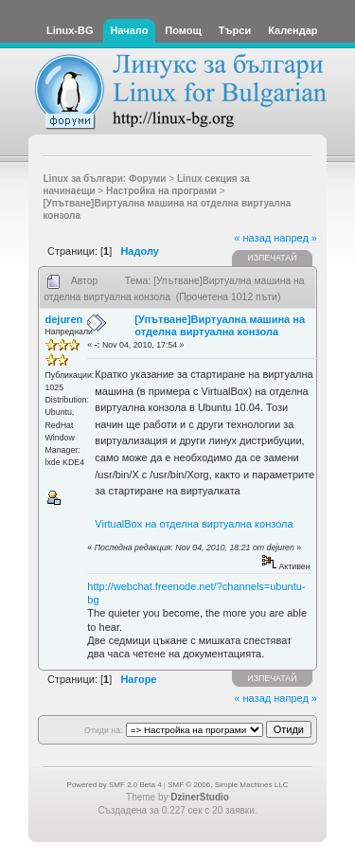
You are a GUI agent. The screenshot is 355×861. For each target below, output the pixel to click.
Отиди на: (103, 730)
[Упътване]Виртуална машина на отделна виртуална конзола (219, 325)
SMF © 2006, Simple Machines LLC (228, 784)
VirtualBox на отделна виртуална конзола (194, 523)
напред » (295, 237)
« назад (252, 237)
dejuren (64, 319)
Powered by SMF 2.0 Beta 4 (114, 784)
